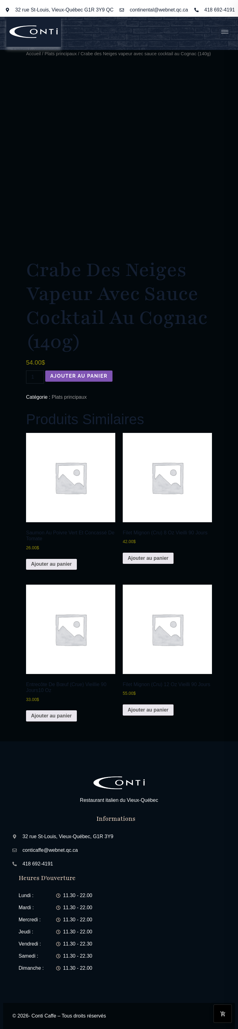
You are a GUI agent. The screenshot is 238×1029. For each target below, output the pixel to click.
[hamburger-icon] (225, 32)
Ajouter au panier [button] (51, 564)
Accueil (33, 53)
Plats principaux (61, 53)
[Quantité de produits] (35, 377)
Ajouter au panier (79, 376)
